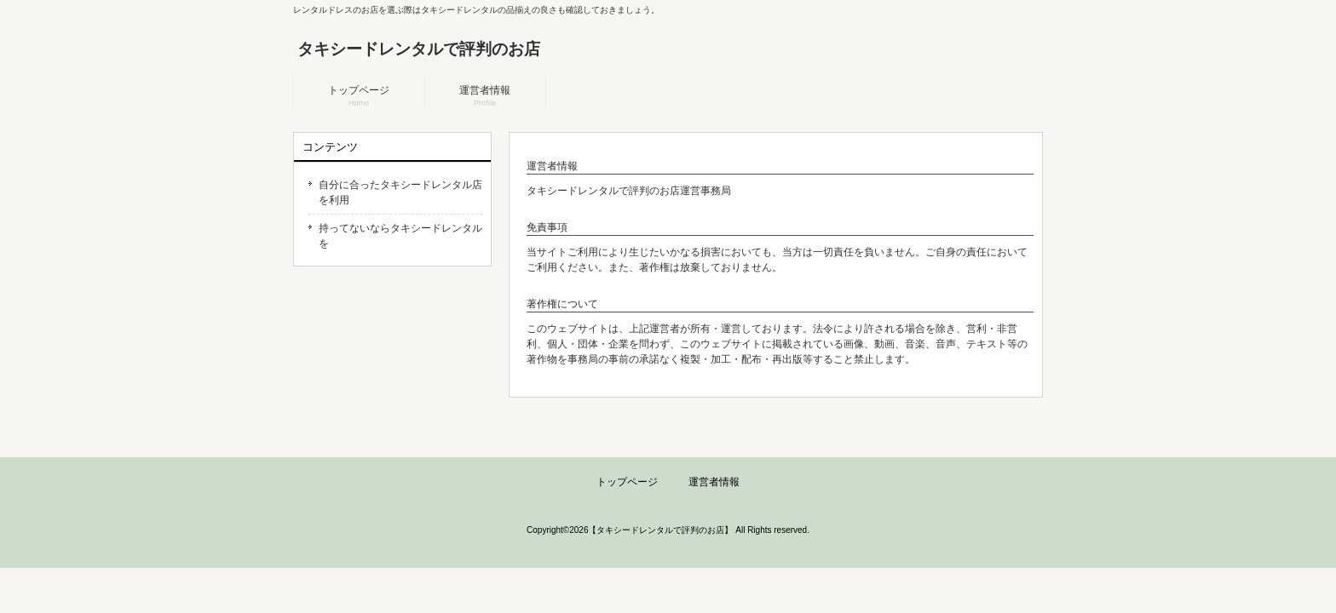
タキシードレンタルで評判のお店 (418, 49)
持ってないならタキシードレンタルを (400, 235)
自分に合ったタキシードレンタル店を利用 (400, 192)
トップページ (627, 482)
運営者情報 (714, 482)
